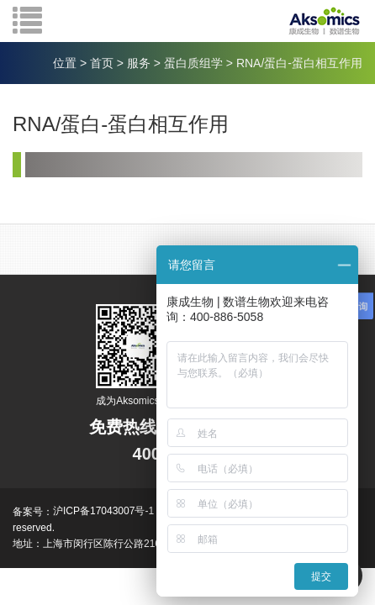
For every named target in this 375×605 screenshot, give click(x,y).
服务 (139, 63)
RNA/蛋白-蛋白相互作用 (299, 63)
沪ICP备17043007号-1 (103, 511)
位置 (65, 63)
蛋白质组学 (193, 63)
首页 (102, 63)
